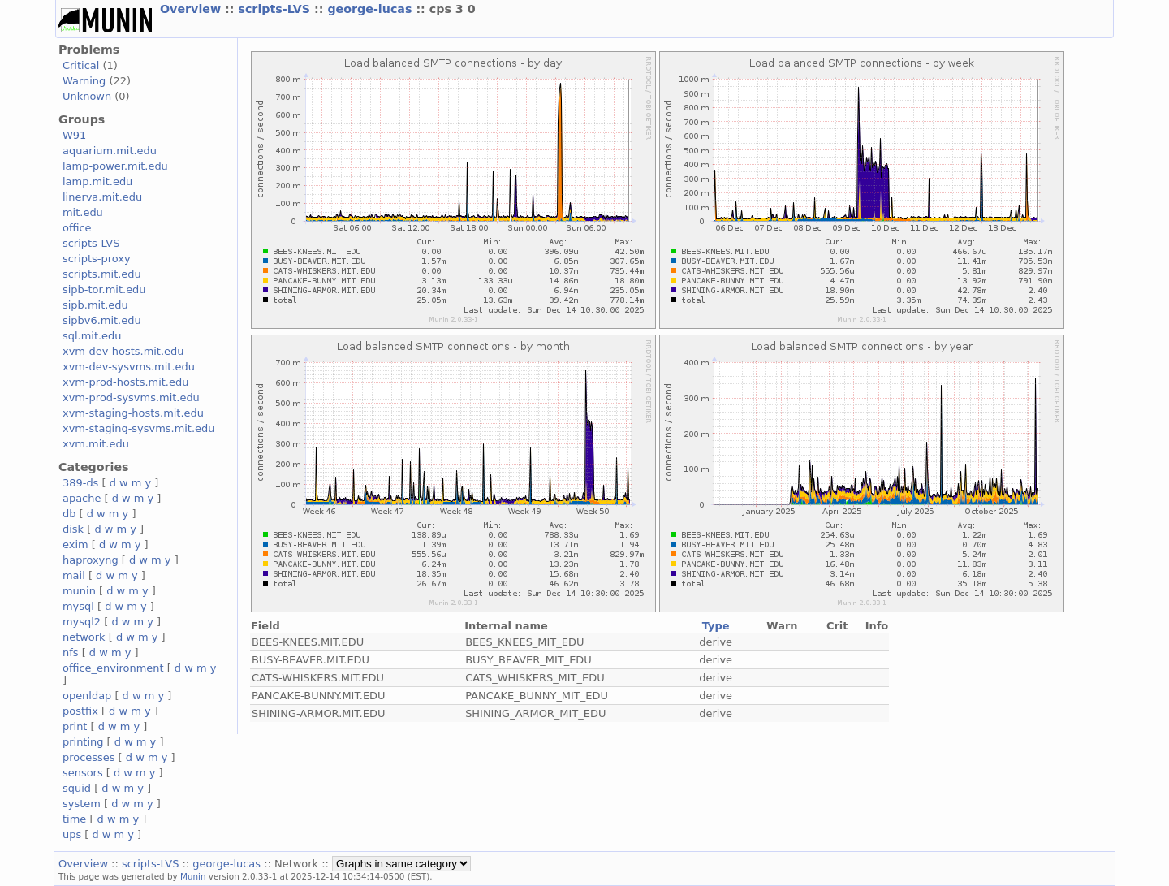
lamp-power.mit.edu (115, 166)
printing (83, 742)
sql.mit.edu (92, 336)
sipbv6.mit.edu (102, 320)
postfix (80, 711)
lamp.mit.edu (97, 181)
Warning (84, 81)
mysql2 (82, 622)
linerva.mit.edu (102, 197)
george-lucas (371, 8)
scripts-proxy (97, 259)
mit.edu (83, 212)
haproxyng (91, 560)
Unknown (87, 96)
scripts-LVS (276, 8)
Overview (192, 8)
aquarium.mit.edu (110, 151)
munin (79, 591)
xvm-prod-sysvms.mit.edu (131, 397)
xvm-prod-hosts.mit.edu (125, 382)
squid (77, 788)
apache (82, 498)
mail (74, 575)
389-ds (80, 483)
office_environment (113, 668)
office (77, 228)
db (69, 514)
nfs (71, 652)
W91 (74, 135)
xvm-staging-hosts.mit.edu (133, 413)
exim (75, 544)
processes (89, 757)
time (74, 819)
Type (716, 626)
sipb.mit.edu (95, 305)
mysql (78, 606)
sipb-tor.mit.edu (104, 289)
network (84, 637)
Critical (81, 65)
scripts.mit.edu (102, 274)
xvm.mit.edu (96, 444)
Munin (193, 876)
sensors (83, 773)
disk (73, 529)
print (75, 726)
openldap (87, 695)
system (82, 803)
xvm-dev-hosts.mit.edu (123, 351)
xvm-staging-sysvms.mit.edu (138, 428)
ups (72, 834)
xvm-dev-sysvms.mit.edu (129, 367)
